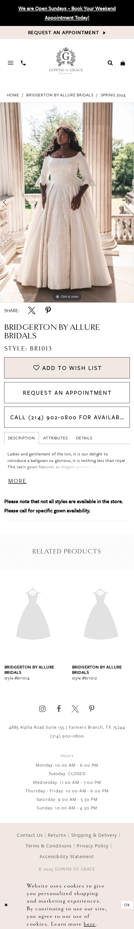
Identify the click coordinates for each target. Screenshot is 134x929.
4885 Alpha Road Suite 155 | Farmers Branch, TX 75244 (67, 727)
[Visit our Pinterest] (92, 709)
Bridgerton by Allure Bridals (59, 95)
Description (21, 438)
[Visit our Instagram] (42, 709)
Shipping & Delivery (94, 834)
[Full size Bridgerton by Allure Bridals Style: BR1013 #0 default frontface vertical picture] (67, 202)
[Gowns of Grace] (66, 61)
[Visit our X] (75, 709)
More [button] (17, 481)
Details (84, 438)
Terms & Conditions (48, 845)
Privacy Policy (93, 845)
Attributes (55, 438)
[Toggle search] (110, 62)
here (89, 923)
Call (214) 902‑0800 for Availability (70, 417)
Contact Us (30, 834)
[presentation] (33, 614)
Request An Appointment (67, 392)
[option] (67, 202)
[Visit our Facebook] (59, 709)
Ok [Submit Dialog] (127, 905)
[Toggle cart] (123, 62)
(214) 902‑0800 (67, 736)
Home (13, 95)
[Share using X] (32, 310)
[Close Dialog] (6, 905)
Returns (57, 834)
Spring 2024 (113, 95)
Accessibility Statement (67, 856)
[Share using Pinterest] (48, 310)
